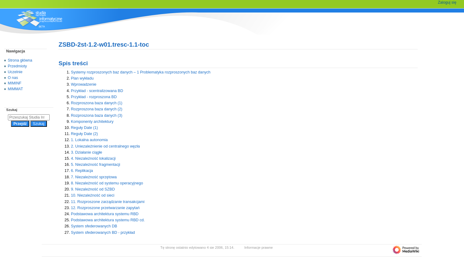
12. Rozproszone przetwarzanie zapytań (105, 208)
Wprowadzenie (84, 84)
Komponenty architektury (92, 121)
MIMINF (15, 83)
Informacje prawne (258, 247)
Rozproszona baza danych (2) (96, 109)
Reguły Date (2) (84, 134)
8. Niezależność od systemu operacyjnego (107, 183)
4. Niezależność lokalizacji (93, 158)
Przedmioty (17, 66)
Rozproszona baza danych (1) (96, 103)
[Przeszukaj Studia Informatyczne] (29, 117)
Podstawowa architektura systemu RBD (105, 214)
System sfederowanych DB (94, 226)
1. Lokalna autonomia (89, 140)
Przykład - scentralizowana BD (97, 91)
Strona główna (20, 60)
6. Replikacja (82, 171)
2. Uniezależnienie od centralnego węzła (105, 146)
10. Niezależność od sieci (93, 195)
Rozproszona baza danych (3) (96, 115)
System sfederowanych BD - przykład (103, 232)
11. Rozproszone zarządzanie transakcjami (108, 202)
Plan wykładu (82, 78)
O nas (13, 78)
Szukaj (11, 110)
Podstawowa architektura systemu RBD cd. (108, 220)
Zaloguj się (447, 2)
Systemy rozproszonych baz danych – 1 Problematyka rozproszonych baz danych (141, 72)
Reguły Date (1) (84, 128)
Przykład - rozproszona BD (94, 97)
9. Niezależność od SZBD (93, 189)
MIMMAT (15, 89)
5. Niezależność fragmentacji (95, 164)
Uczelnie (15, 72)
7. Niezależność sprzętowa (94, 177)
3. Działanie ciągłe (86, 152)
